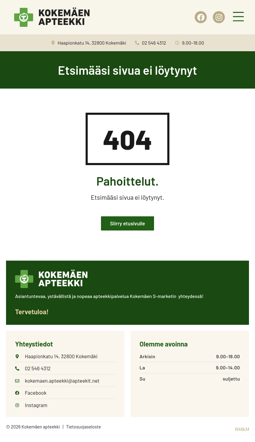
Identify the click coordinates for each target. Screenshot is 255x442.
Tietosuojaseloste (83, 427)
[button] (238, 17)
